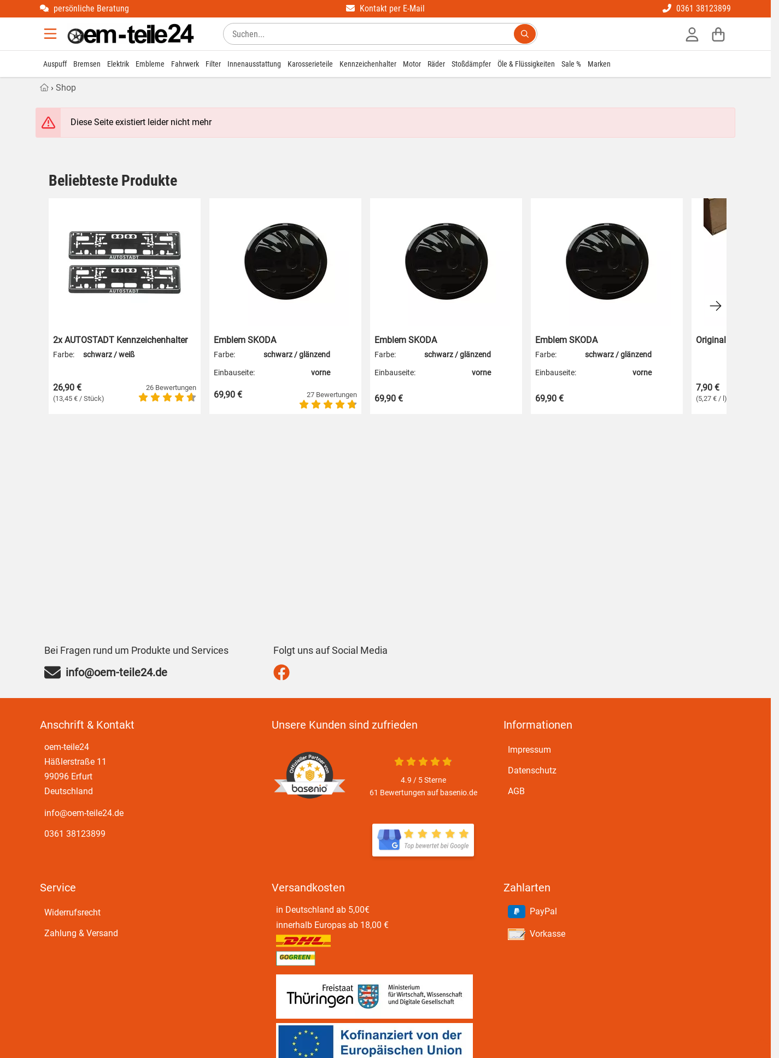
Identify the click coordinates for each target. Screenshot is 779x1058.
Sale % (571, 64)
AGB (516, 791)
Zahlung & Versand (81, 933)
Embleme (150, 64)
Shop (66, 87)
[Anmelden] (692, 34)
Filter (213, 64)
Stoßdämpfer (471, 64)
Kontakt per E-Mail (385, 8)
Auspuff (55, 64)
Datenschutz (532, 770)
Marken (599, 64)
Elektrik (118, 64)
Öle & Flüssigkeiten (526, 64)
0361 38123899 (697, 8)
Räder (436, 64)
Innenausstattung (254, 64)
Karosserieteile (310, 64)
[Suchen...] (525, 34)
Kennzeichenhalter (367, 64)
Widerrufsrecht (72, 912)
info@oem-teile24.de (84, 813)
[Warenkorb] (718, 34)
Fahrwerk (185, 64)
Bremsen (87, 64)
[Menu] (51, 33)
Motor (412, 64)
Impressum (529, 749)
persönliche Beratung (84, 8)
